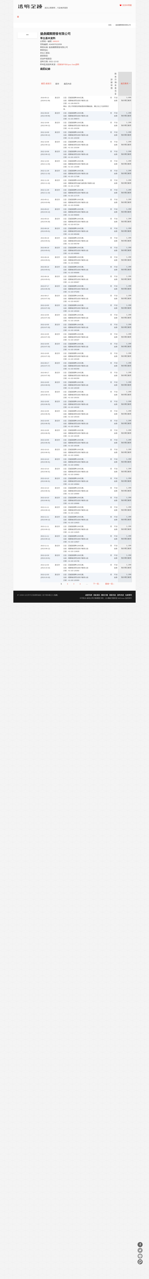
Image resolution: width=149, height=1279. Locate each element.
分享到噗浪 (140, 1261)
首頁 (109, 25)
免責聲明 (128, 595)
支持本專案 (127, 5)
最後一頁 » (109, 584)
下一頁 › (96, 584)
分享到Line (140, 1256)
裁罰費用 (126, 84)
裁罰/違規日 (46, 84)
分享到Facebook (140, 1244)
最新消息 (112, 595)
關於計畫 (104, 595)
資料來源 (120, 595)
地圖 (55, 595)
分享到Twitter (140, 1250)
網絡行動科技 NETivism (116, 598)
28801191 (56, 41)
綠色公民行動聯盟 (93, 598)
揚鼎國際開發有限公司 (123, 25)
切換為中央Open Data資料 (68, 65)
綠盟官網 (88, 595)
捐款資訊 (96, 595)
